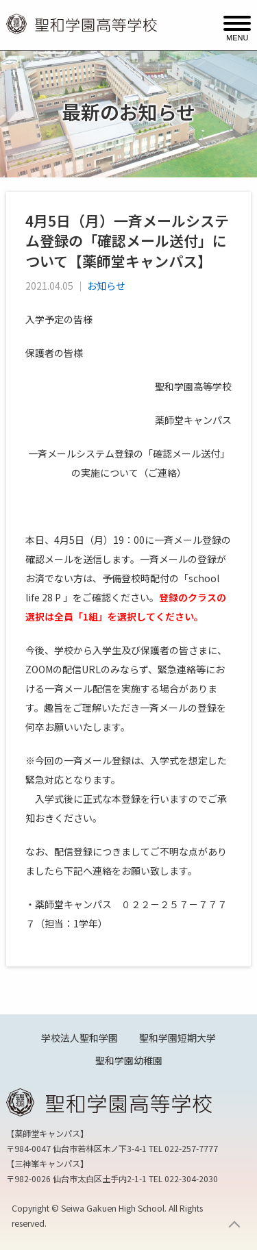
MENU (237, 37)
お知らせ (106, 285)
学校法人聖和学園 (79, 1038)
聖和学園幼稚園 (128, 1060)
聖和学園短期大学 (177, 1038)
